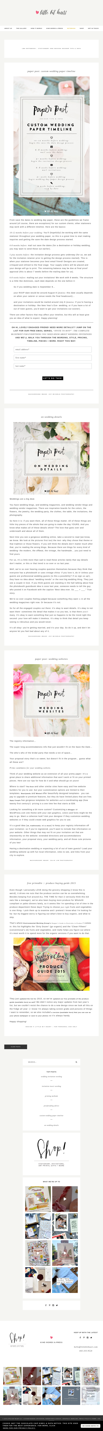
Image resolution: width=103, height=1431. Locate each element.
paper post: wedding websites (51, 658)
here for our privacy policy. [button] (19, 1428)
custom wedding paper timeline (51, 1122)
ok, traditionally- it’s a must (42, 825)
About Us (8, 28)
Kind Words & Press (54, 28)
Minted (42, 793)
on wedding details (51, 416)
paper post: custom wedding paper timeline (51, 71)
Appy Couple (16, 800)
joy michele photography (61, 394)
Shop (82, 28)
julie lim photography (61, 860)
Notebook (71, 28)
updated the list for (30, 1002)
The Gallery (21, 28)
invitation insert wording (52, 1092)
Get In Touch (93, 28)
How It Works (36, 28)
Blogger (72, 809)
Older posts (16, 1054)
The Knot (31, 786)
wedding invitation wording (51, 1083)
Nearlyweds (27, 793)
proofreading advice (51, 1112)
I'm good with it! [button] (90, 1426)
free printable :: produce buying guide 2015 (51, 882)
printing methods (51, 1102)
